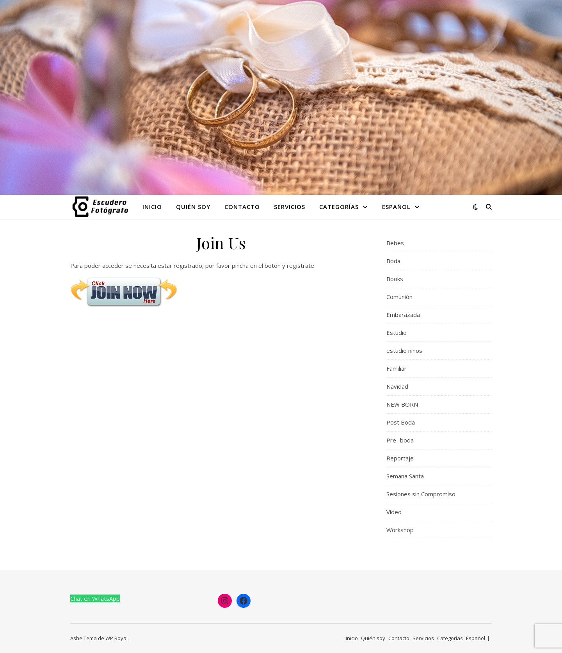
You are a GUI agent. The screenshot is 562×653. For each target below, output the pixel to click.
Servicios (289, 207)
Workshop (400, 530)
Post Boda (400, 422)
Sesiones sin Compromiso (420, 494)
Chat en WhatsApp (95, 598)
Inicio (152, 207)
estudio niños (404, 350)
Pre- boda (400, 440)
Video (394, 512)
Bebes (395, 243)
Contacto (242, 207)
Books (394, 279)
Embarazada (403, 315)
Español (396, 207)
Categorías (339, 207)
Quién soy (193, 207)
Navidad (397, 386)
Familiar (396, 368)
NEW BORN (402, 404)
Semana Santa (405, 476)
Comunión (399, 297)
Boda (393, 261)
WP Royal (116, 638)
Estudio (396, 332)
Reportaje (400, 458)
